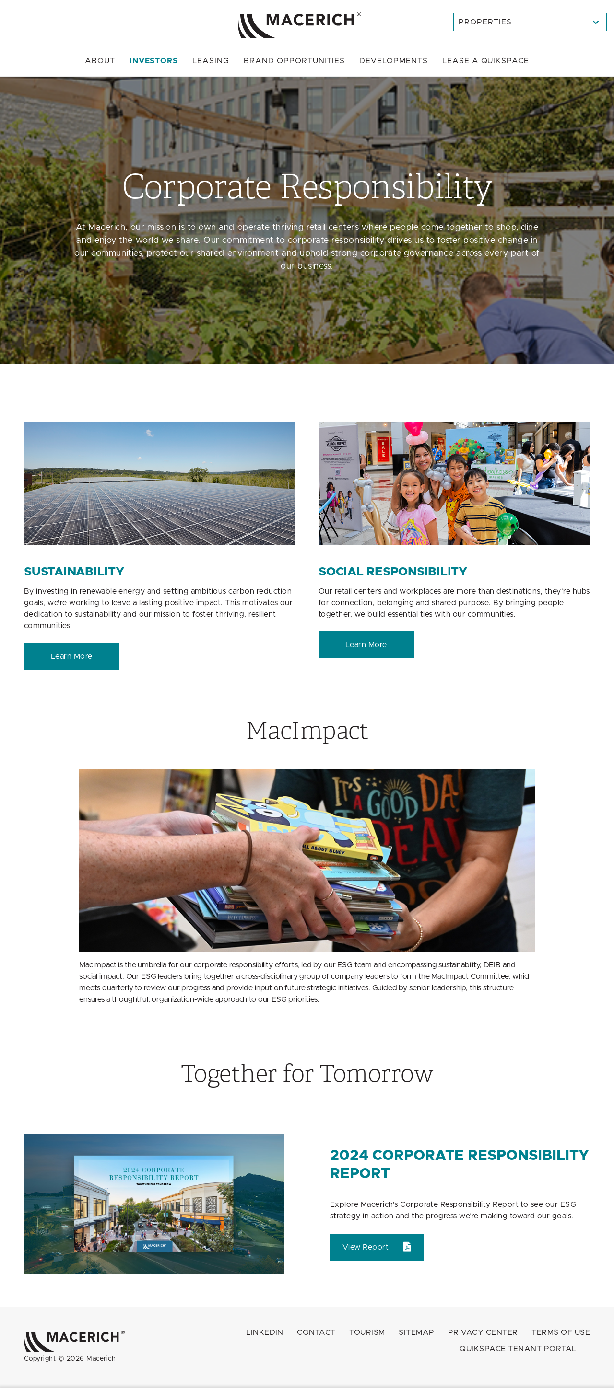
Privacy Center (483, 1332)
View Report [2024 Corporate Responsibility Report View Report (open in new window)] (365, 1247)
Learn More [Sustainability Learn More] (72, 656)
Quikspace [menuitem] (485, 61)
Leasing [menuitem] (210, 61)
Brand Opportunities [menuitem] (294, 61)
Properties (485, 22)
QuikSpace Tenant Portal (518, 1349)
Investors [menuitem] (154, 61)
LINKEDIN (264, 1332)
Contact (316, 1332)
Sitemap (416, 1332)
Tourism (367, 1332)
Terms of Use (560, 1332)
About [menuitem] (100, 61)
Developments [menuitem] (393, 61)
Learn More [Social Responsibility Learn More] (366, 645)
